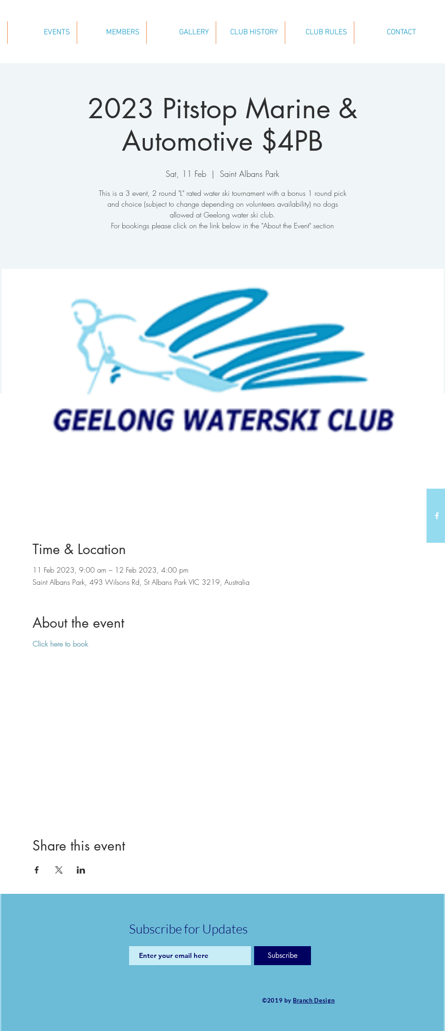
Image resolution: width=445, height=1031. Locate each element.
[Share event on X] (59, 870)
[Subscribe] (282, 955)
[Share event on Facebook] (36, 870)
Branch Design (313, 1000)
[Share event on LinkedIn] (81, 870)
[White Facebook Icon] (436, 515)
